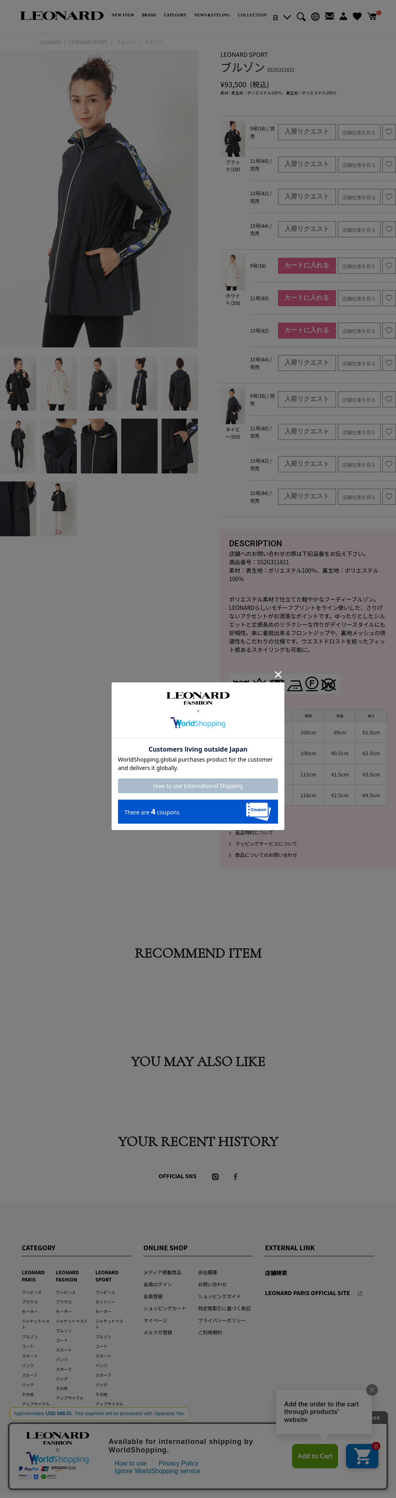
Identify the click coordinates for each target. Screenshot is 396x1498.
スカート (30, 1356)
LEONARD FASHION (67, 1276)
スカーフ (29, 1375)
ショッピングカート (164, 1308)
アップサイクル (35, 1404)
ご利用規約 (210, 1332)
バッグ (28, 1385)
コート (28, 1346)
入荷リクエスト (306, 131)
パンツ (28, 1365)
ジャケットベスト (72, 1321)
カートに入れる (306, 265)
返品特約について (251, 832)
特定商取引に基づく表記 (224, 1308)
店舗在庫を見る (359, 132)
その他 (28, 1394)
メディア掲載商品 (162, 1272)
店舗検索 (276, 1273)
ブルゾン (30, 1337)
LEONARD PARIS (33, 1276)
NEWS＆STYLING (212, 15)
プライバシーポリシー (222, 1320)
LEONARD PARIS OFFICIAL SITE (307, 1293)
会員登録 (152, 1296)
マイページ (155, 1320)
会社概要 (207, 1272)
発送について (246, 821)
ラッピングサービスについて (263, 843)
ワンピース (31, 1292)
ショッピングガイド (219, 1296)
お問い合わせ (212, 1284)
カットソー (105, 1302)
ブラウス (30, 1302)
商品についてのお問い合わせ (263, 854)
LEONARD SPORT (106, 1276)
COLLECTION (252, 15)
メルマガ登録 (157, 1332)
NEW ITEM (123, 15)
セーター (30, 1311)
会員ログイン (157, 1284)
